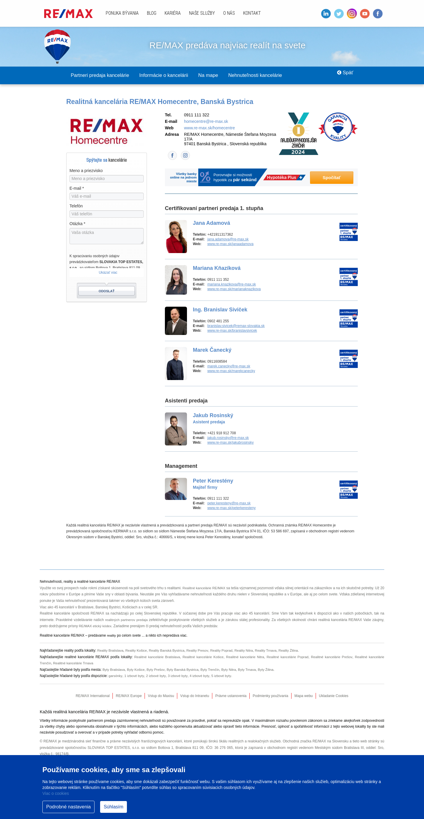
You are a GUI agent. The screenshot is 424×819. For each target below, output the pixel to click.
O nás (229, 13)
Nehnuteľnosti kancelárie (278, 75)
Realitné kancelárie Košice (201, 657)
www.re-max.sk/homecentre (209, 128)
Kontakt (252, 13)
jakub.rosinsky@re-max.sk (228, 438)
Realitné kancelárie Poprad (286, 657)
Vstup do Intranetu (194, 696)
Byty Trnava (252, 670)
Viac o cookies (55, 793)
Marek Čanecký (212, 350)
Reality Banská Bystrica (169, 651)
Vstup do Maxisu (161, 696)
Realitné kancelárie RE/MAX (206, 588)
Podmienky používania (270, 696)
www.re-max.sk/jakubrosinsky (230, 443)
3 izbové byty (179, 676)
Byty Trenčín (214, 670)
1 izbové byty (135, 676)
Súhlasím (113, 806)
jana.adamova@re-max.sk (228, 239)
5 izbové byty (224, 676)
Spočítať (332, 177)
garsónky (116, 676)
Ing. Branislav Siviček (220, 310)
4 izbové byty (202, 676)
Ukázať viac (108, 273)
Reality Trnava (272, 651)
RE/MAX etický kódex (96, 626)
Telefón (76, 206)
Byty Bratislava (114, 670)
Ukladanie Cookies (333, 696)
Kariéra (173, 13)
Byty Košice (137, 670)
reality (111, 636)
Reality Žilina (295, 651)
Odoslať (107, 291)
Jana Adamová (211, 223)
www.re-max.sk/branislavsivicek (232, 331)
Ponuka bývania (122, 13)
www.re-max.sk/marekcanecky (231, 371)
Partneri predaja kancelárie (103, 75)
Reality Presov (201, 651)
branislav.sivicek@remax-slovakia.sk (236, 326)
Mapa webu (303, 696)
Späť (343, 75)
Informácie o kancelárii (174, 75)
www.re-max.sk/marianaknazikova (234, 289)
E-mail (76, 188)
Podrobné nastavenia (68, 806)
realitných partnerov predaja (127, 620)
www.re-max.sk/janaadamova (230, 244)
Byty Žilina (272, 670)
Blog (151, 13)
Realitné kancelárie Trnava (74, 663)
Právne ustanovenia (230, 696)
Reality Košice (138, 651)
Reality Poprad (226, 651)
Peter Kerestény (213, 484)
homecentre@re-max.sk (206, 121)
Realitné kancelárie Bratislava (155, 657)
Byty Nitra (233, 670)
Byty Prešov (157, 670)
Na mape (225, 75)
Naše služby (202, 13)
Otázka (77, 224)
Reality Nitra (249, 651)
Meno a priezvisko (86, 171)
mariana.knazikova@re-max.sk (231, 285)
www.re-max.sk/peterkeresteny (231, 508)
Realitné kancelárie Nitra (243, 657)
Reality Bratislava (111, 651)
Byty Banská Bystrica (185, 670)
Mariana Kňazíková (217, 268)
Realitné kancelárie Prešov (331, 657)
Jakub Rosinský (213, 419)
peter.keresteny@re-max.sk (229, 503)
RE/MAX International (93, 696)
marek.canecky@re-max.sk (228, 366)
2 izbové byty (157, 676)
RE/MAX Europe (129, 696)
